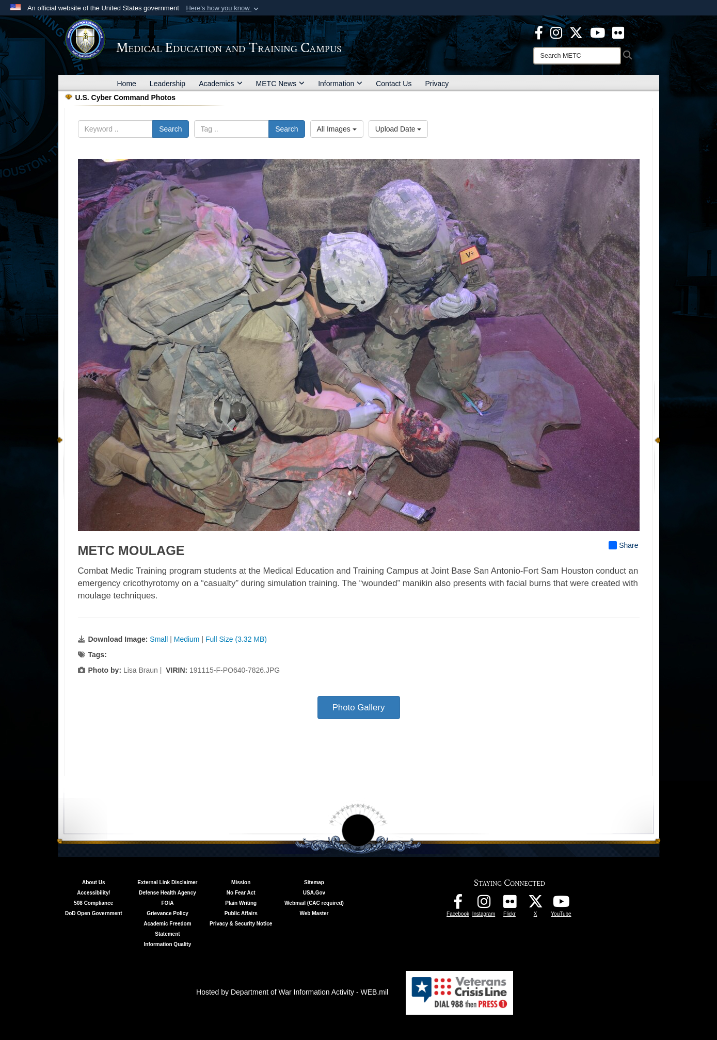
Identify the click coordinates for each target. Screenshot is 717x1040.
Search (170, 129)
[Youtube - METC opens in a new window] (597, 32)
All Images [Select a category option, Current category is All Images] (337, 129)
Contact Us (393, 83)
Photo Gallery (358, 707)
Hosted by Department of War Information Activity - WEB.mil (292, 992)
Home (126, 83)
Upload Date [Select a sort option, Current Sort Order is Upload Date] (398, 129)
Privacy (437, 83)
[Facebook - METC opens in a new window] (539, 32)
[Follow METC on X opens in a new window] (535, 904)
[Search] (577, 55)
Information (340, 83)
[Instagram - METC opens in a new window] (556, 32)
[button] (223, 8)
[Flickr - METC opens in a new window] (618, 32)
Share (623, 545)
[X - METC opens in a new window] (576, 32)
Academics (220, 83)
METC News (280, 83)
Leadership (167, 83)
